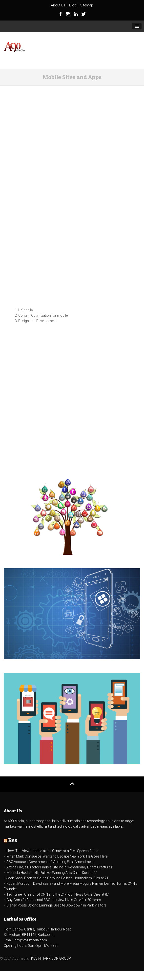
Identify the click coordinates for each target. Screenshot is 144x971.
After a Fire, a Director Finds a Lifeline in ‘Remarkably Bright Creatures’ (59, 867)
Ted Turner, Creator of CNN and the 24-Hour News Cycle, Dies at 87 (57, 894)
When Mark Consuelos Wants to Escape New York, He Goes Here (56, 856)
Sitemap (86, 5)
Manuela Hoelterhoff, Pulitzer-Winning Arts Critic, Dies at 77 (51, 873)
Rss (12, 840)
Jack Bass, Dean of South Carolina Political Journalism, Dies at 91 (57, 878)
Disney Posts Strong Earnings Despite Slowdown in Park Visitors (56, 905)
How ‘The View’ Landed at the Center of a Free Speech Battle (52, 851)
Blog (72, 5)
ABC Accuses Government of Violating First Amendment (50, 862)
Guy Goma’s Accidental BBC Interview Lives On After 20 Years (53, 900)
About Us (58, 5)
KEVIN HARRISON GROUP (51, 958)
